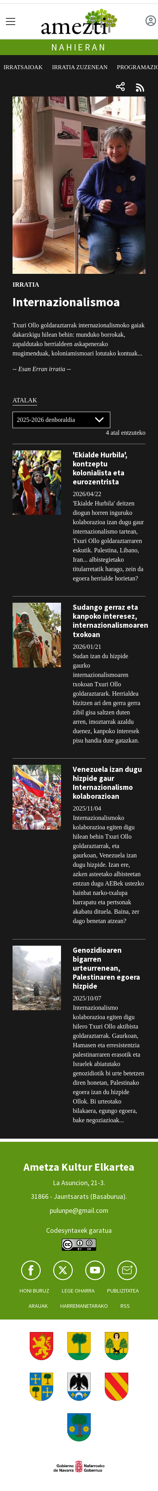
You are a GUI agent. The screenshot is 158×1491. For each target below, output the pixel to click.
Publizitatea (123, 1290)
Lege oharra (78, 1290)
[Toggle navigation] (10, 21)
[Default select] (61, 420)
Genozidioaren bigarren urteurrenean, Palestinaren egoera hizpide (106, 968)
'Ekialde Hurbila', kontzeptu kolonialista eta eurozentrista (100, 468)
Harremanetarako (84, 1305)
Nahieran (78, 47)
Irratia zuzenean (80, 67)
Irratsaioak (23, 67)
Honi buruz (34, 1290)
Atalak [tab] (25, 400)
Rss (125, 1305)
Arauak (38, 1305)
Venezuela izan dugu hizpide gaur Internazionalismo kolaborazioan (107, 782)
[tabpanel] (79, 772)
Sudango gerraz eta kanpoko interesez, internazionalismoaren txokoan (110, 620)
